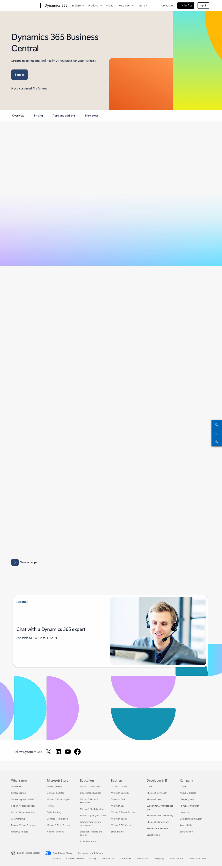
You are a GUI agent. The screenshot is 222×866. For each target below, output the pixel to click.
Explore (76, 5)
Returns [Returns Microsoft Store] (51, 805)
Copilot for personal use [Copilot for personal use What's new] (23, 812)
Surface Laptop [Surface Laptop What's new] (18, 792)
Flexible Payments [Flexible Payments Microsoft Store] (55, 831)
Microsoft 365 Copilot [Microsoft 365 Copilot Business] (121, 825)
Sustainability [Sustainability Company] (186, 831)
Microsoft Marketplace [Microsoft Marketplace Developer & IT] (158, 821)
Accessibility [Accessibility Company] (186, 825)
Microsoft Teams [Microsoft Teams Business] (119, 818)
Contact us (168, 5)
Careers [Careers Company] (184, 786)
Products (93, 5)
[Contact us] (216, 433)
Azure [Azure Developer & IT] (149, 786)
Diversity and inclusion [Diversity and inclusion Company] (191, 818)
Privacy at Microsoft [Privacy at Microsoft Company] (189, 805)
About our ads (176, 858)
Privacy (92, 858)
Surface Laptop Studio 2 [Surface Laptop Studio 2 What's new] (22, 799)
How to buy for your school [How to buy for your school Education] (93, 815)
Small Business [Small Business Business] (118, 831)
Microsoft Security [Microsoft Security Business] (120, 792)
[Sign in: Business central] (19, 74)
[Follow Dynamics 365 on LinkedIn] (58, 751)
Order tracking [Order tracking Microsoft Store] (54, 812)
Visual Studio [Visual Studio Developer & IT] (153, 834)
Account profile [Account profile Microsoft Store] (54, 786)
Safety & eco (143, 858)
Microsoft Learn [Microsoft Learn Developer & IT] (154, 799)
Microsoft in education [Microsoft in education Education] (91, 786)
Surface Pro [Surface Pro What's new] (16, 786)
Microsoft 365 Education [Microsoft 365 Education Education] (92, 808)
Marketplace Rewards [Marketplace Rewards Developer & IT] (157, 828)
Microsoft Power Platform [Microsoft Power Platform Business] (123, 812)
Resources (125, 5)
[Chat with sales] (216, 424)
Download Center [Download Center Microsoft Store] (55, 792)
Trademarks (125, 858)
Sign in (203, 5)
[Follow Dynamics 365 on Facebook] (77, 751)
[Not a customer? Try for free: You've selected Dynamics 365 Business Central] (29, 88)
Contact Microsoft (75, 858)
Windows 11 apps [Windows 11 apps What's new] (19, 831)
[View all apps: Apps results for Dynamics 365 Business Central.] (24, 562)
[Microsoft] (25, 5)
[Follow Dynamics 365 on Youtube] (67, 751)
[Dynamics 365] (55, 5)
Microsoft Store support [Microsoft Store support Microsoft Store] (58, 799)
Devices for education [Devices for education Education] (90, 792)
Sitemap (57, 858)
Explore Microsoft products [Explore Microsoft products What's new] (24, 825)
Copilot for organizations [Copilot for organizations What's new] (23, 805)
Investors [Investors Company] (184, 812)
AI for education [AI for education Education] (88, 841)
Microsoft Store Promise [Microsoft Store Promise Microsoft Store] (59, 825)
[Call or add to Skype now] (216, 442)
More (141, 5)
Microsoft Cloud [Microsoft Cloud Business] (119, 786)
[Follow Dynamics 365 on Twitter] (48, 751)
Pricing (109, 5)
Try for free (185, 5)
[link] (18, 117)
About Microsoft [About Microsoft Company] (188, 792)
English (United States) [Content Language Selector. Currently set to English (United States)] (28, 852)
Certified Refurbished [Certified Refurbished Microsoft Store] (57, 818)
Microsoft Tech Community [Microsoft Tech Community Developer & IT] (160, 815)
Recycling (159, 858)
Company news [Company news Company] (187, 799)
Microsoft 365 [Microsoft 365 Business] (118, 805)
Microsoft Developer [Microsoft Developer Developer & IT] (157, 792)
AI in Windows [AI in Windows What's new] (18, 818)
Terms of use (108, 858)
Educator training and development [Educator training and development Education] (90, 823)
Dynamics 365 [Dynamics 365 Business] (118, 799)
